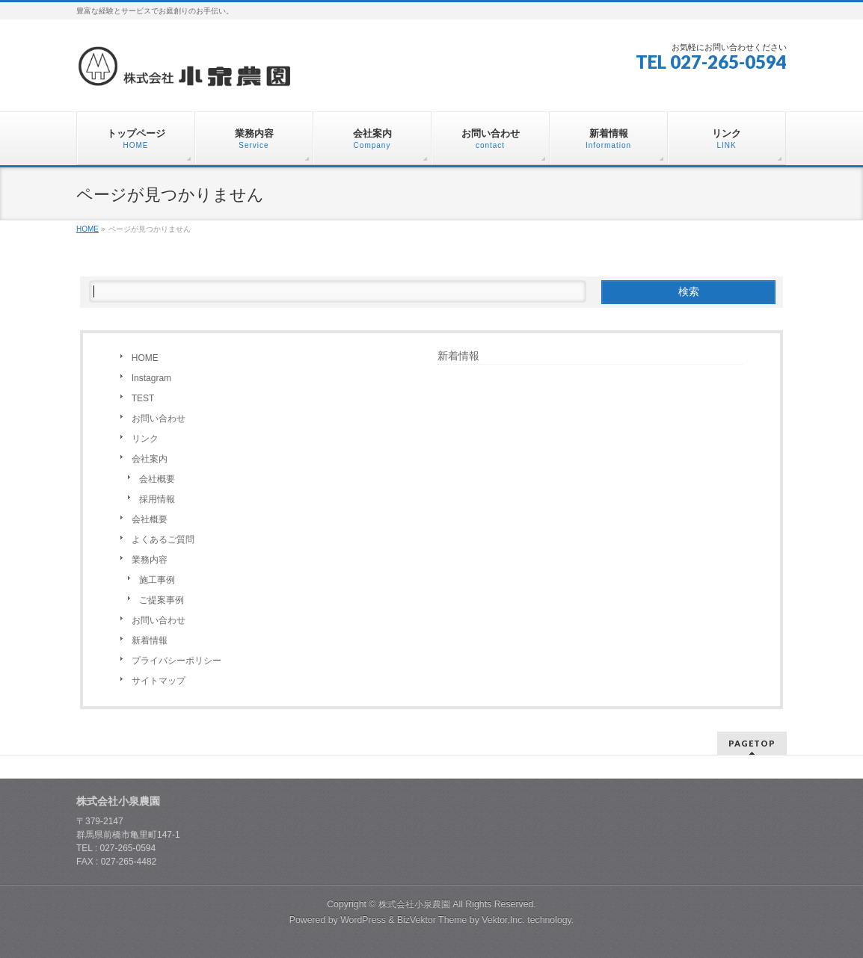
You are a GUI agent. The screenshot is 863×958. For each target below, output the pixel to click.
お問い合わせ (158, 418)
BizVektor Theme (432, 920)
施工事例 (157, 580)
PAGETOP (752, 743)
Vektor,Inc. (503, 920)
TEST (143, 398)
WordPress (363, 920)
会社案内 (150, 459)
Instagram (151, 378)
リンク (145, 438)
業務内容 (150, 559)
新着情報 (150, 640)
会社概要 (157, 479)
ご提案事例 (161, 600)
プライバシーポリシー (176, 660)
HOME (145, 358)
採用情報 (157, 499)
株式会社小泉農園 (414, 904)
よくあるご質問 (163, 539)
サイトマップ (158, 681)
